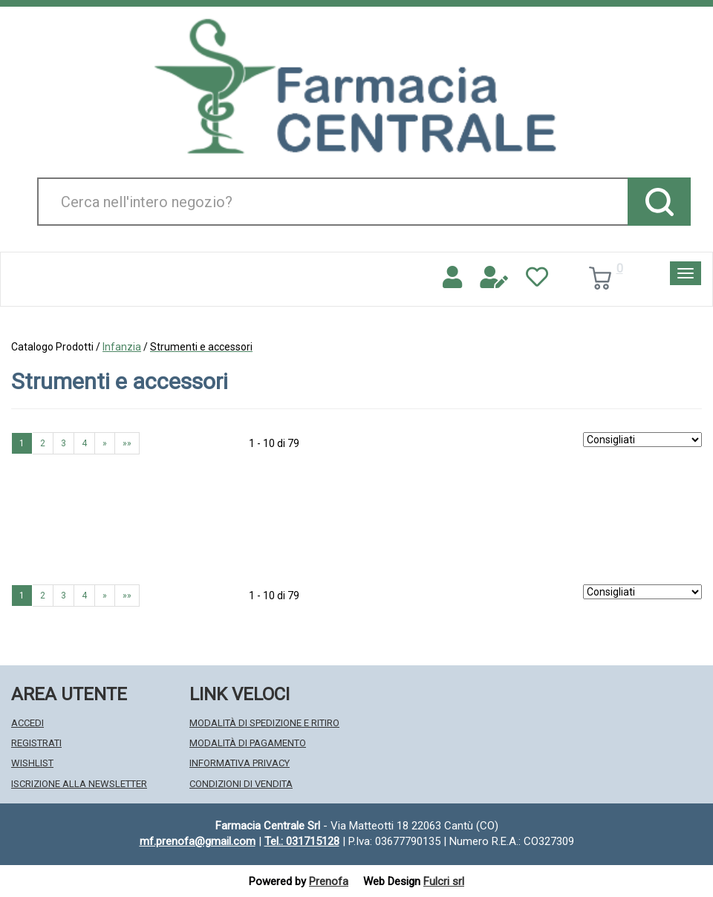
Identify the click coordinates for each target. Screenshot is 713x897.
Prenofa (328, 881)
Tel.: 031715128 (301, 841)
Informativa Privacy (239, 763)
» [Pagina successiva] (104, 443)
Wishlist (32, 763)
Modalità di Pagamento (247, 742)
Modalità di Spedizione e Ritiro (264, 722)
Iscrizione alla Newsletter (79, 783)
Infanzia (121, 347)
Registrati (36, 742)
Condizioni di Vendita (241, 783)
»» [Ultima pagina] (127, 443)
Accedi (27, 722)
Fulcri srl (443, 881)
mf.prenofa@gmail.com (197, 841)
